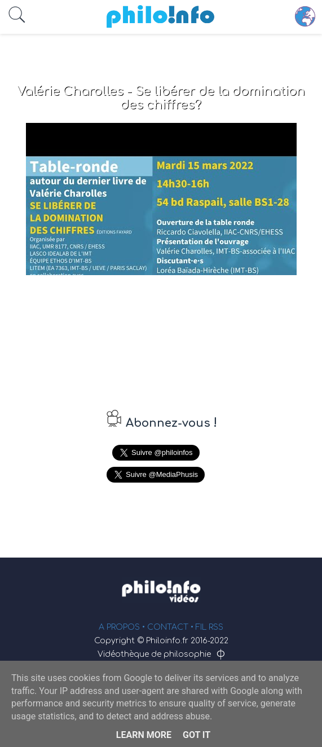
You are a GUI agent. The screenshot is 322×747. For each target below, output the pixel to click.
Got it (196, 735)
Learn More (143, 735)
